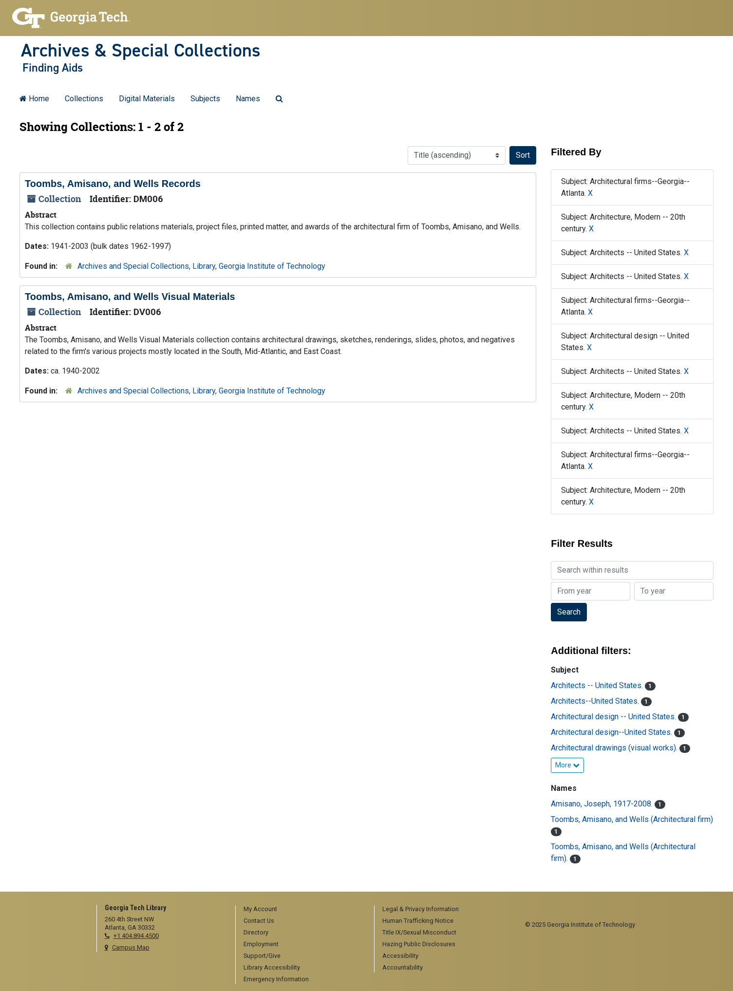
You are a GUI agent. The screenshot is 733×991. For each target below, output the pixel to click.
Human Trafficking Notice (417, 920)
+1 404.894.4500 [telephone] (136, 935)
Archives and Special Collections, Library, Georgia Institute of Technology (201, 266)
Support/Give (262, 955)
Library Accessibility (272, 967)
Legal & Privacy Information (420, 909)
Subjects (205, 98)
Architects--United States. (596, 701)
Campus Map (131, 947)
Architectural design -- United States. (614, 716)
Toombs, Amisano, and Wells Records (113, 183)
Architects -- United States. (598, 685)
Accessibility (400, 955)
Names (248, 98)
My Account (260, 909)
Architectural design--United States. (612, 732)
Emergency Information (276, 979)
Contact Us (259, 920)
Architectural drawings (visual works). (615, 747)
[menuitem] (301, 909)
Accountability (402, 967)
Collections (84, 98)
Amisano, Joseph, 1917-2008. (603, 803)
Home (34, 98)
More (567, 765)
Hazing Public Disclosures (418, 944)
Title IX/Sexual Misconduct (419, 932)
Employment (261, 944)
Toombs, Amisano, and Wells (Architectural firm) (632, 819)
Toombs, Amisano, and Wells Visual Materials (130, 296)
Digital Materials (147, 98)
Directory (256, 932)
